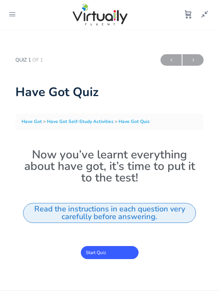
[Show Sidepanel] (202, 14)
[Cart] (188, 14)
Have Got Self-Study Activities (81, 121)
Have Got (32, 121)
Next (193, 60)
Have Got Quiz (134, 121)
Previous (171, 60)
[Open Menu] (12, 14)
